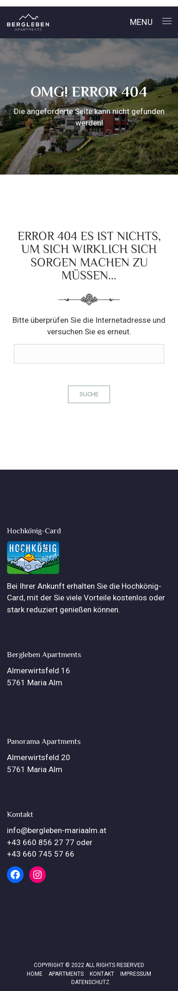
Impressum (135, 974)
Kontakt (102, 974)
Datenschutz (90, 982)
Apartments (66, 974)
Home (35, 974)
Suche (89, 394)
